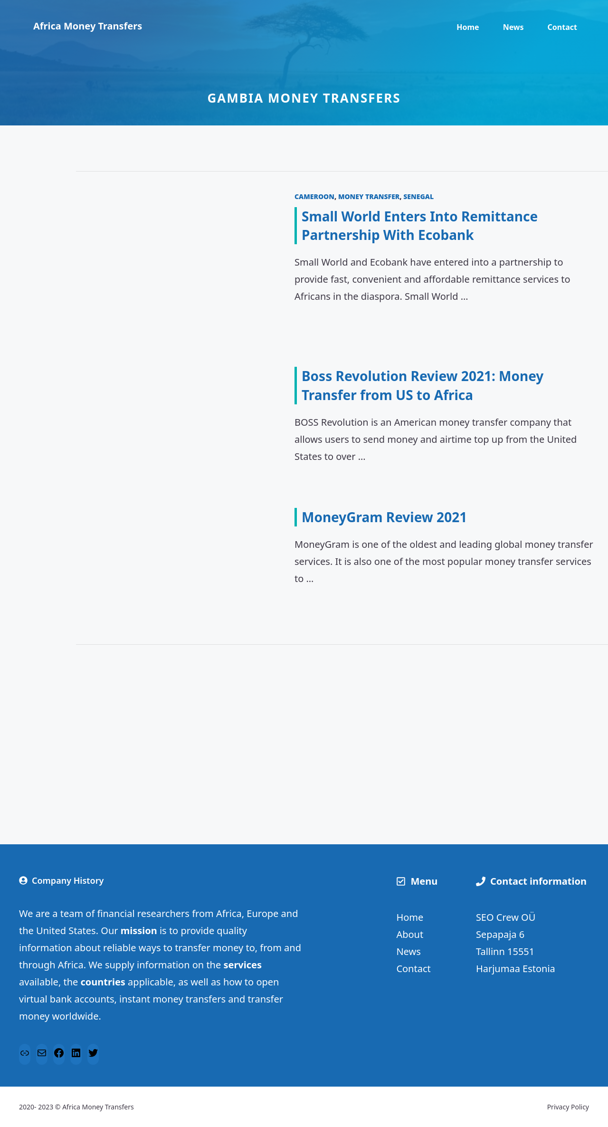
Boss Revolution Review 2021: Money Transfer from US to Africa (422, 385)
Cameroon (314, 196)
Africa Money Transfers (87, 25)
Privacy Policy (568, 1106)
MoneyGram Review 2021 (384, 517)
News (513, 27)
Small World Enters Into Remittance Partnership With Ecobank (420, 225)
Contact (562, 27)
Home (467, 27)
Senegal (418, 196)
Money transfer (368, 196)
